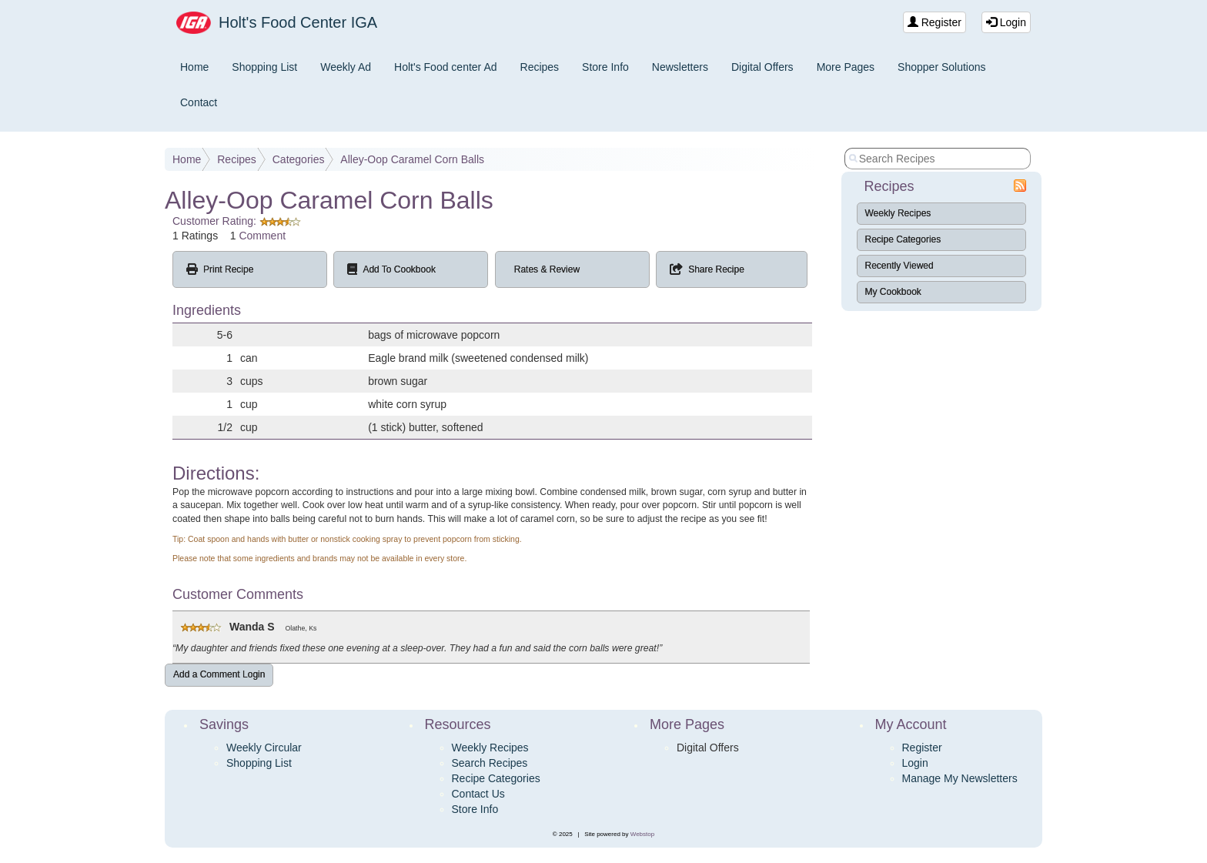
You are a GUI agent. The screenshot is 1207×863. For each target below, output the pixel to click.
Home (194, 67)
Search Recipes (490, 763)
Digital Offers (762, 67)
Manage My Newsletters (960, 778)
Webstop (642, 834)
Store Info (605, 67)
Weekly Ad (345, 67)
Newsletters (680, 67)
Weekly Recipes (898, 213)
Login (1006, 22)
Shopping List (264, 67)
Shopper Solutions (941, 67)
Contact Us (478, 794)
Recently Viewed (899, 265)
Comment (262, 235)
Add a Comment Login (219, 674)
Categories (298, 159)
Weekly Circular (264, 747)
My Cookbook (893, 291)
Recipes (540, 67)
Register (934, 22)
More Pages (845, 67)
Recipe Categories (903, 239)
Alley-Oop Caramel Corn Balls (412, 159)
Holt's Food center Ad (445, 67)
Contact (198, 102)
